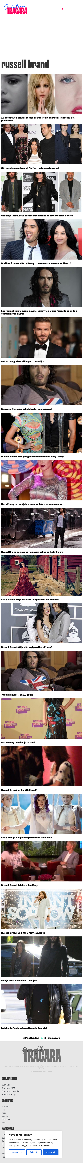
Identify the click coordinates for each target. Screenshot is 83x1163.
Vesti (4, 1123)
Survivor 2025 (8, 1088)
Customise (17, 1152)
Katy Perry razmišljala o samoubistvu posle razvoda (31, 504)
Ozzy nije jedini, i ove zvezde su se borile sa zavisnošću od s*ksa (37, 216)
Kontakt (5, 1107)
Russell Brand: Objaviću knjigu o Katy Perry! (26, 647)
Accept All (50, 1152)
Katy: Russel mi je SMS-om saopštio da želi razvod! (30, 600)
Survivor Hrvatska (10, 1091)
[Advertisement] (41, 38)
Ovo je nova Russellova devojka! (19, 980)
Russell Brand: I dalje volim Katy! (19, 885)
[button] (62, 9)
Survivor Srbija (9, 1095)
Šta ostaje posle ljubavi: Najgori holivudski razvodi (30, 168)
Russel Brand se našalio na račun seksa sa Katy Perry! (32, 552)
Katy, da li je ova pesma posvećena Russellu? (26, 838)
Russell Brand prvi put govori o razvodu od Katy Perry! (32, 457)
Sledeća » (54, 1038)
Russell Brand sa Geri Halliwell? (19, 790)
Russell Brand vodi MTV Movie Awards (23, 933)
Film (3, 1110)
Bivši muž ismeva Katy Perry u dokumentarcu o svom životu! (36, 263)
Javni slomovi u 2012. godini (17, 695)
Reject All (34, 1152)
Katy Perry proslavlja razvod (18, 742)
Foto (4, 1113)
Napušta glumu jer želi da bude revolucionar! (26, 409)
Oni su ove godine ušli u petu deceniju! (22, 361)
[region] (33, 1144)
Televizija (6, 1119)
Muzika (5, 1116)
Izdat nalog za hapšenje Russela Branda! (24, 1028)
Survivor (6, 1085)
